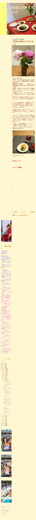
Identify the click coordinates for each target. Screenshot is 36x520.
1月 (4, 422)
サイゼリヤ (3, 514)
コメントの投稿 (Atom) (21, 215)
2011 (4, 369)
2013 (4, 366)
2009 (4, 425)
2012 (4, 367)
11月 (5, 372)
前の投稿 (32, 211)
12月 (5, 370)
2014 (4, 364)
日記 (16, 156)
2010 (4, 423)
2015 (4, 363)
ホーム (23, 211)
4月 (4, 417)
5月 (4, 416)
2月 (4, 420)
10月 (5, 373)
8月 (4, 376)
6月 (4, 379)
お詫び (4, 407)
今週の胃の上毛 (6, 401)
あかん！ (5, 386)
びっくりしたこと (7, 414)
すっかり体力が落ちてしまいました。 (7, 404)
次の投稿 (15, 211)
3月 (4, 419)
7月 (4, 378)
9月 (4, 375)
